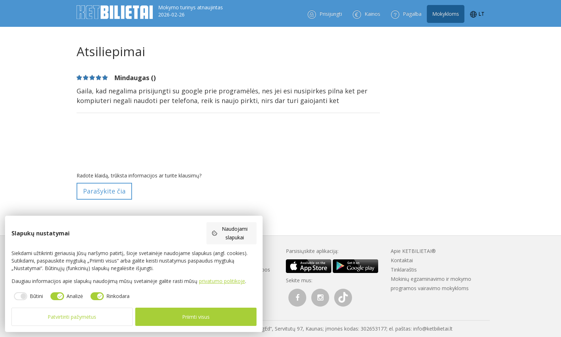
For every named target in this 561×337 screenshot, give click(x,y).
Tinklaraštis (404, 269)
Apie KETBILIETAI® (413, 251)
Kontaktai (402, 260)
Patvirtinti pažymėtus (72, 316)
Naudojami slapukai (229, 233)
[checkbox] (27, 296)
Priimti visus (196, 316)
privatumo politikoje (222, 281)
